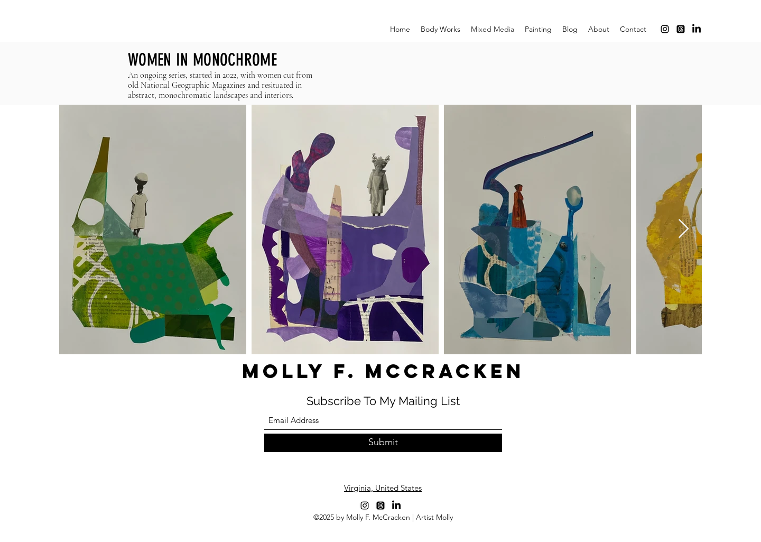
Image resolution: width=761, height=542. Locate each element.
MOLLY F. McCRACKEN (383, 371)
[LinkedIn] (696, 29)
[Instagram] (665, 29)
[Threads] (680, 29)
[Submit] (383, 443)
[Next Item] (684, 229)
